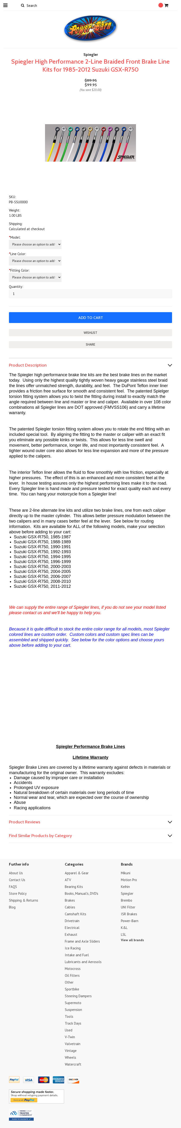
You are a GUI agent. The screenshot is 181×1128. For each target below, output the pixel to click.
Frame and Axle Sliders (82, 941)
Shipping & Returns (23, 900)
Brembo (126, 900)
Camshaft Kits (75, 913)
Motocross (73, 968)
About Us (16, 873)
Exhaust (71, 934)
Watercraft (73, 1064)
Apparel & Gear (77, 873)
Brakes (70, 900)
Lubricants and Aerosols (83, 961)
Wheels (70, 1057)
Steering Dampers (78, 995)
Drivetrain (72, 920)
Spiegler (127, 893)
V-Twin (70, 1036)
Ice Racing (73, 948)
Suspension (73, 1009)
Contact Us (17, 879)
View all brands (132, 940)
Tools (69, 1016)
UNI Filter (128, 907)
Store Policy (18, 893)
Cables (70, 907)
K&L (124, 927)
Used (68, 1030)
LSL (123, 934)
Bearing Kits (74, 886)
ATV (68, 879)
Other (69, 982)
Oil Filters (72, 975)
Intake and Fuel (77, 954)
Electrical (72, 927)
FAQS (13, 886)
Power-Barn (129, 920)
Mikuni (125, 873)
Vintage (71, 1050)
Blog (12, 907)
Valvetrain (72, 1043)
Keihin (125, 886)
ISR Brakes (129, 913)
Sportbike (72, 989)
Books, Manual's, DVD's (81, 893)
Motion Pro (129, 879)
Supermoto (73, 1002)
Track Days (73, 1023)
